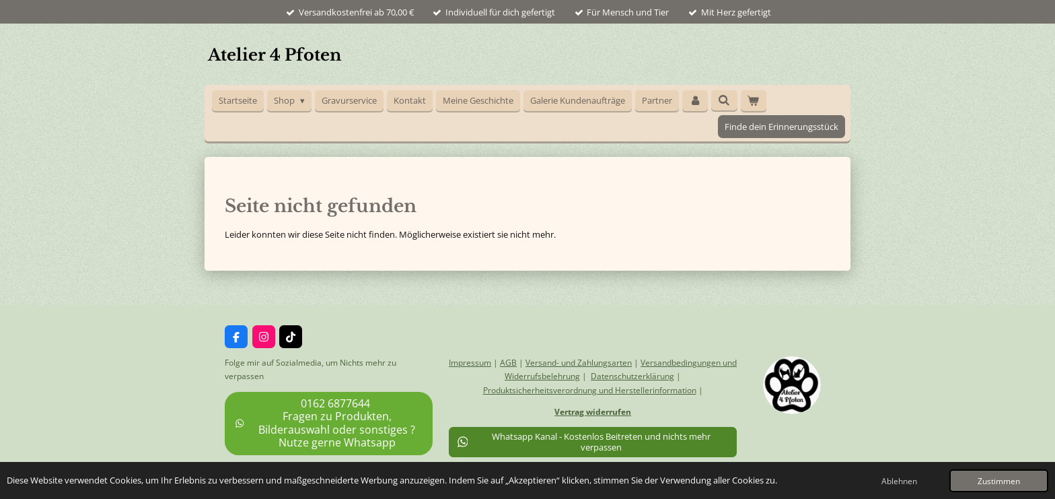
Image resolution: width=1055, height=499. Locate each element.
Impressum (470, 362)
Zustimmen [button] (999, 480)
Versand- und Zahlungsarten (578, 362)
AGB (508, 362)
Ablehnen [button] (899, 480)
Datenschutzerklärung (632, 376)
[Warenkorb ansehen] (753, 100)
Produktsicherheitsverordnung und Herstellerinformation (589, 390)
